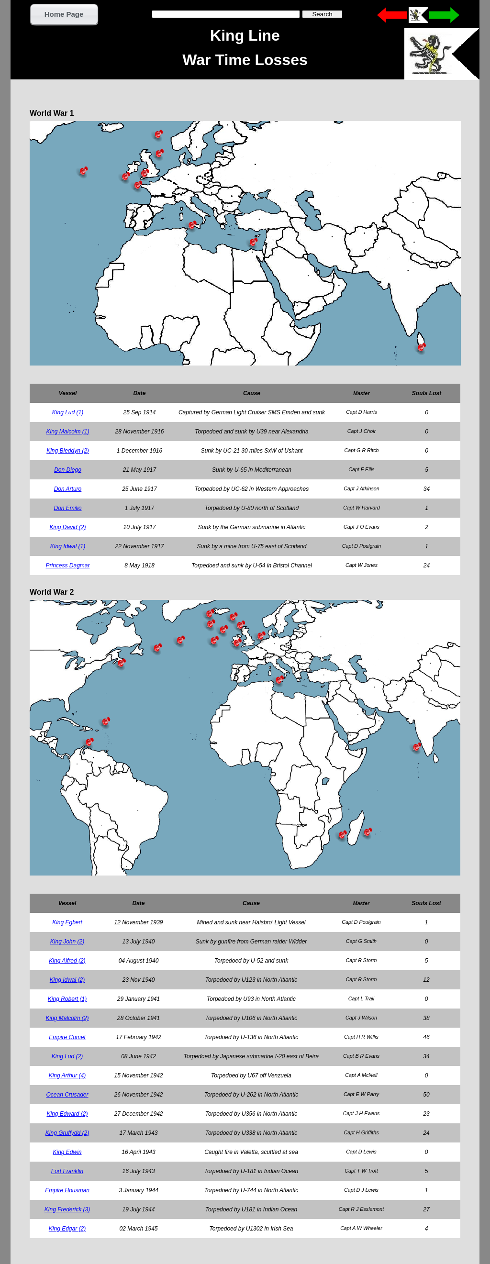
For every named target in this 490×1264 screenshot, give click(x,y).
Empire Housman (67, 1190)
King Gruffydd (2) (67, 1133)
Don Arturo (68, 489)
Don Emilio (67, 508)
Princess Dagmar (67, 565)
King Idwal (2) (67, 979)
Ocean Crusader (67, 1094)
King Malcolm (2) (67, 1018)
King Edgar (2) (67, 1228)
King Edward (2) (67, 1113)
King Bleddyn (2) (67, 450)
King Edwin (67, 1152)
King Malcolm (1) (67, 431)
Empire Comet (67, 1037)
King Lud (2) (67, 1056)
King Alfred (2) (67, 960)
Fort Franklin (67, 1171)
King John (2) (67, 941)
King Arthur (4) (67, 1075)
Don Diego (67, 469)
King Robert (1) (67, 999)
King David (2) (67, 527)
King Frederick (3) (67, 1209)
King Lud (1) (67, 412)
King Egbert (67, 922)
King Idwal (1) (67, 546)
